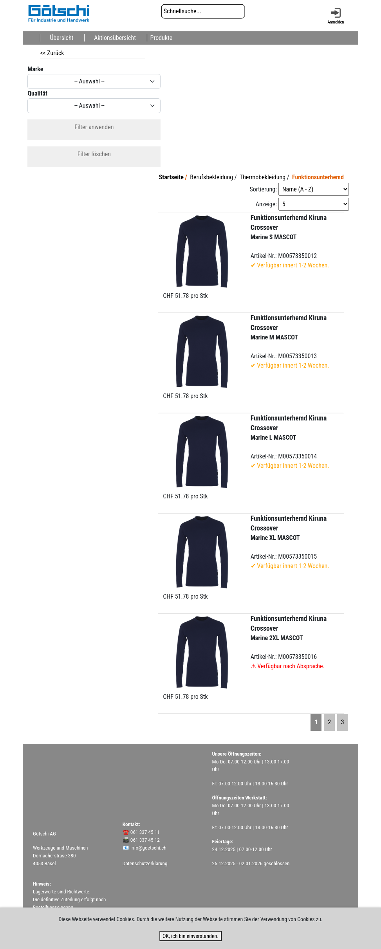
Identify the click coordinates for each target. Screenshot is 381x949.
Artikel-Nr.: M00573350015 (290, 542)
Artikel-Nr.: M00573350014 (290, 441)
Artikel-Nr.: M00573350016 (289, 642)
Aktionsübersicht (115, 37)
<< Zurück (52, 53)
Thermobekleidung (262, 177)
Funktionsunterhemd (318, 177)
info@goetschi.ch (148, 848)
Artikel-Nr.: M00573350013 (290, 341)
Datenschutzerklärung (145, 863)
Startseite (171, 177)
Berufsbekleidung (211, 177)
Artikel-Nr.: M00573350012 (290, 241)
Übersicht (61, 37)
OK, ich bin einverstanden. (190, 936)
